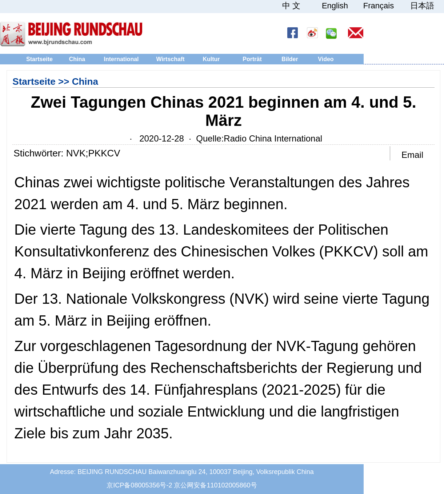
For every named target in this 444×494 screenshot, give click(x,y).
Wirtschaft (170, 59)
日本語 (422, 5)
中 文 (291, 5)
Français (378, 5)
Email (412, 155)
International (121, 59)
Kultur (211, 59)
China (77, 59)
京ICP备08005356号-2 (139, 485)
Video (325, 59)
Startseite (39, 59)
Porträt (252, 59)
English (335, 5)
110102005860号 (232, 485)
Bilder (289, 59)
